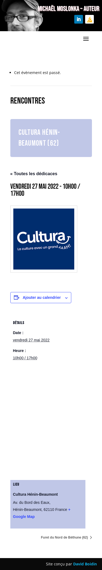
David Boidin (85, 563)
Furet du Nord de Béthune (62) (65, 537)
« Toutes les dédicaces (33, 173)
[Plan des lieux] (51, 423)
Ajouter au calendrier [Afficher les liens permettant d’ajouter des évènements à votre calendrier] (42, 297)
